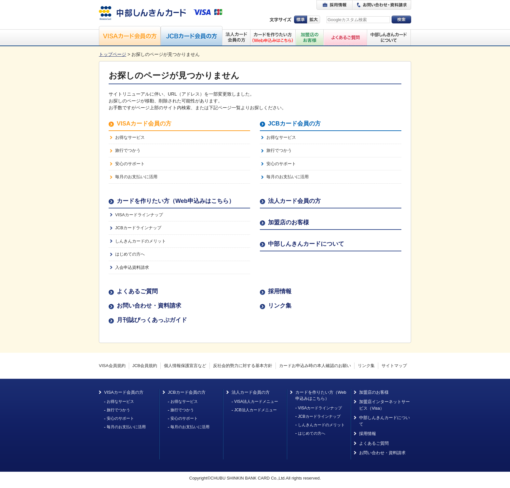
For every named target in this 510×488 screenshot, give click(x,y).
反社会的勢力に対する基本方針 (242, 365)
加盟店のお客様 (288, 222)
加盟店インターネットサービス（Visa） (384, 405)
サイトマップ (394, 365)
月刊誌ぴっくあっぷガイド (152, 320)
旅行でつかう (128, 150)
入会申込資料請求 (132, 267)
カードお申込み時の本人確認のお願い (315, 365)
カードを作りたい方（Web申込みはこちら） (176, 201)
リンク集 (279, 305)
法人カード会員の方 (294, 201)
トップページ (112, 54)
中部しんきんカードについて (306, 244)
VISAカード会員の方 (144, 123)
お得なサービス (130, 137)
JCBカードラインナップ (138, 227)
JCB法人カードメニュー (255, 410)
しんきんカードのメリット (140, 241)
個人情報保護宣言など (185, 365)
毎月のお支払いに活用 (136, 176)
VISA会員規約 (112, 365)
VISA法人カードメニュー (256, 401)
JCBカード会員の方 (294, 123)
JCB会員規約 (144, 365)
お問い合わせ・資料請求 (149, 305)
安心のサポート (130, 163)
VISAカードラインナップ (139, 214)
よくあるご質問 (137, 291)
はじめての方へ (130, 254)
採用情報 (279, 291)
